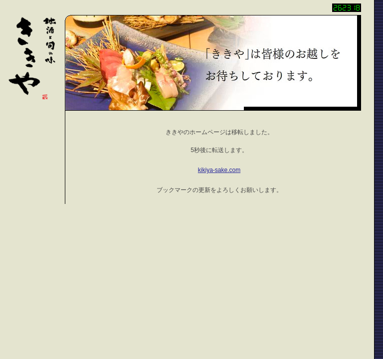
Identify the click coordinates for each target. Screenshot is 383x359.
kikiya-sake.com (219, 170)
